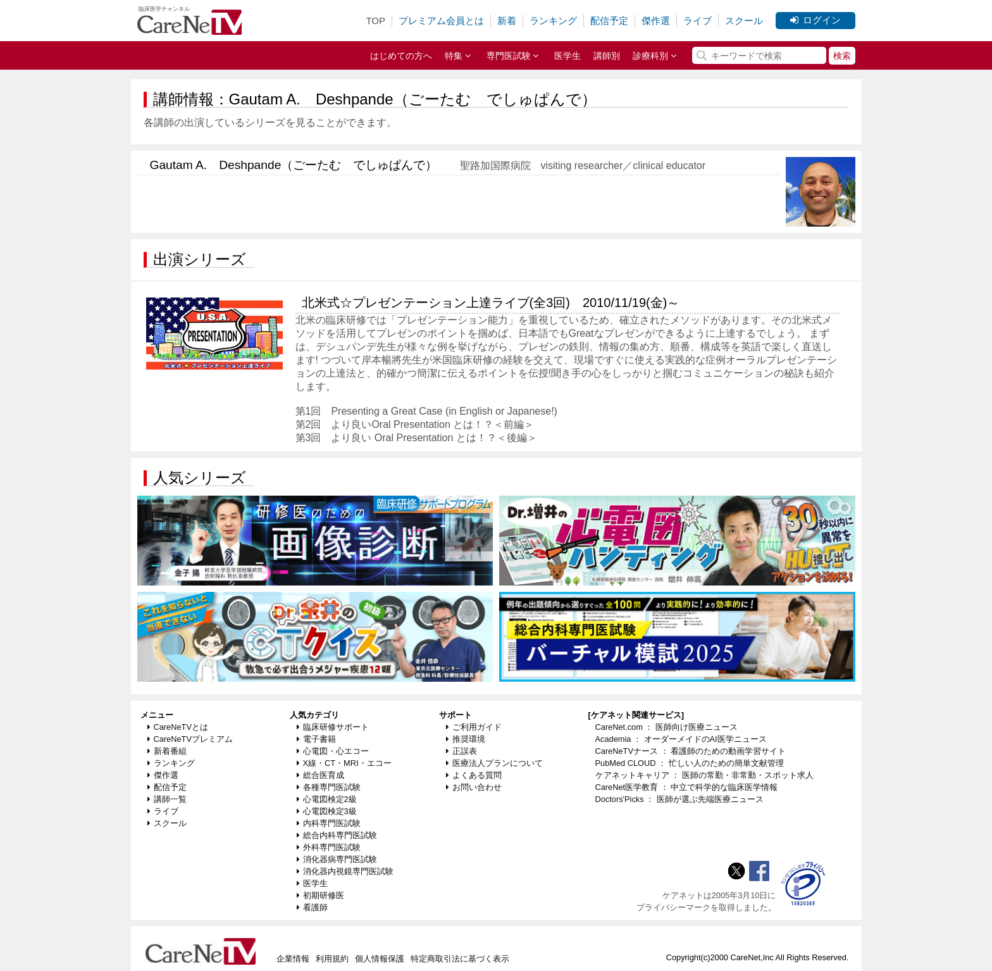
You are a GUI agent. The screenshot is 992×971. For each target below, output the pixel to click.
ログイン (815, 20)
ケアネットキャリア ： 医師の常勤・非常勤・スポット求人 (704, 775)
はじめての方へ (401, 56)
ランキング (553, 20)
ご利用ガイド (474, 727)
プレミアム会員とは (441, 20)
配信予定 (609, 20)
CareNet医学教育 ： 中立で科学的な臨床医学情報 (686, 787)
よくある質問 (474, 775)
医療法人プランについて (494, 763)
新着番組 (167, 751)
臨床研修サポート (333, 727)
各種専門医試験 (329, 787)
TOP (375, 20)
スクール (744, 20)
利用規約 (332, 958)
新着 (506, 20)
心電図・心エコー (333, 751)
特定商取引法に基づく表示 (460, 958)
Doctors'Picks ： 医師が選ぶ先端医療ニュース (679, 799)
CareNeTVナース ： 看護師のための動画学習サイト (690, 751)
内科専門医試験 (329, 823)
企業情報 (292, 958)
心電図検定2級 (327, 799)
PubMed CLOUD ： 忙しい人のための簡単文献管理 (689, 763)
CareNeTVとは (177, 727)
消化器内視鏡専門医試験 (345, 871)
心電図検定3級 (327, 811)
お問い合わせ (474, 787)
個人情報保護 (379, 958)
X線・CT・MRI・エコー (344, 763)
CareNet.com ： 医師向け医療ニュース (666, 727)
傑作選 (656, 20)
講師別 (606, 56)
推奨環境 (465, 739)
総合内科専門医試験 (337, 835)
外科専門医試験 (329, 847)
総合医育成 (320, 775)
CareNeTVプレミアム (190, 739)
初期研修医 (320, 895)
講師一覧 (167, 799)
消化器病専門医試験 (337, 859)
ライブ (697, 20)
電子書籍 (316, 739)
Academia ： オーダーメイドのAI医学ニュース (681, 739)
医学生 (567, 56)
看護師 (312, 907)
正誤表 (461, 751)
